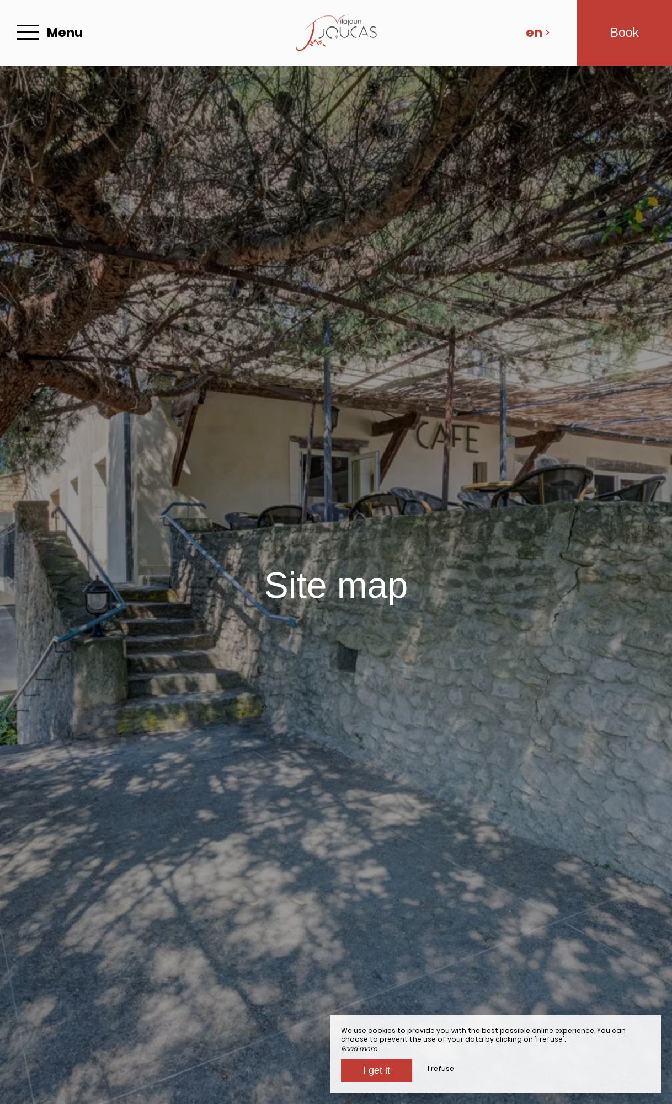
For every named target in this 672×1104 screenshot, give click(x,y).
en (538, 32)
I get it (376, 1070)
